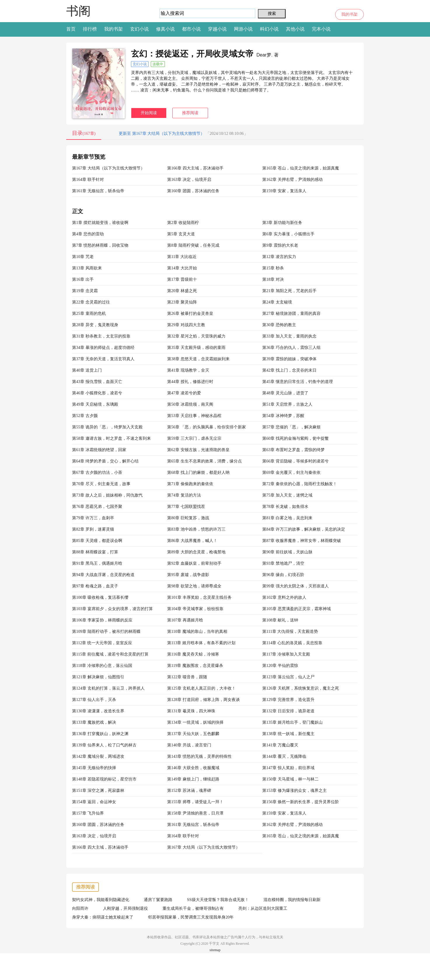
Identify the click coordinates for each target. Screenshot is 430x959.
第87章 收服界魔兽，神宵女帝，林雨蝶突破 (301, 540)
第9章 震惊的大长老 (280, 245)
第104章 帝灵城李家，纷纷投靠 (195, 609)
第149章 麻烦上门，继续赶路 (193, 779)
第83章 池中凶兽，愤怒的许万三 (196, 529)
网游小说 (243, 29)
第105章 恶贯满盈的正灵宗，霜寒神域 (296, 609)
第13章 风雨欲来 (87, 268)
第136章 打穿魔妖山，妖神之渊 (100, 734)
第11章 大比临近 (182, 257)
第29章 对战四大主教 (186, 325)
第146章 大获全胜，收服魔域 (193, 768)
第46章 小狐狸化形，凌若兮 (97, 393)
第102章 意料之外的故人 (284, 597)
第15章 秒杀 (273, 268)
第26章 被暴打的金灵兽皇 (190, 313)
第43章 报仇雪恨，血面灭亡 (97, 381)
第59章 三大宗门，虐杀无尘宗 (194, 438)
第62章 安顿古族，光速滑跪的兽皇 (198, 450)
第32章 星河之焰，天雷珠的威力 (196, 336)
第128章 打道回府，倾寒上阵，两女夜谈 (203, 699)
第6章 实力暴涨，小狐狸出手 (288, 234)
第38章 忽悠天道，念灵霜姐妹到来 (198, 359)
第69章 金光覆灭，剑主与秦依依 (291, 472)
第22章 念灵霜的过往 (91, 302)
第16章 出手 (83, 279)
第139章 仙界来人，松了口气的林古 (104, 745)
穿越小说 (217, 29)
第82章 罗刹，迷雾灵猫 (93, 529)
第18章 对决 (273, 279)
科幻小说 (269, 29)
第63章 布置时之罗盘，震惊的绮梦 (293, 450)
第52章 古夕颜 (85, 416)
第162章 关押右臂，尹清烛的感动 (292, 179)
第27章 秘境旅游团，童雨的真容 (291, 313)
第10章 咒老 (83, 257)
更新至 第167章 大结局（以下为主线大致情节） (161, 133)
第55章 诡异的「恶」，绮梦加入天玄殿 (107, 427)
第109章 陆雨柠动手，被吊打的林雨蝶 (106, 631)
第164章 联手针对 (88, 179)
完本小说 (321, 29)
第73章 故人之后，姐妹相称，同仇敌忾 (107, 495)
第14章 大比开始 (182, 268)
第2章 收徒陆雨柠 (183, 222)
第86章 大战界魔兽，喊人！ (192, 540)
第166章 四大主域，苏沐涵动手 (195, 168)
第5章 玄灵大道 (181, 234)
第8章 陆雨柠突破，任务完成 (193, 245)
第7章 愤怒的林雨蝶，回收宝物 (100, 245)
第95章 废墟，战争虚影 (188, 575)
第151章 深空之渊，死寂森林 (98, 790)
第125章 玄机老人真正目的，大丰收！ (201, 688)
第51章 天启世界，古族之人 (287, 404)
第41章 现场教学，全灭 (188, 370)
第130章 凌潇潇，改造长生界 (98, 711)
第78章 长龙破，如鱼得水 (285, 506)
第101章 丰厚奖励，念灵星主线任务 (199, 597)
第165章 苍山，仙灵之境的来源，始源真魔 (300, 168)
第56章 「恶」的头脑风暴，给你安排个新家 (206, 427)
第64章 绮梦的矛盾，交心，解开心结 (105, 461)
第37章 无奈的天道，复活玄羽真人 (103, 359)
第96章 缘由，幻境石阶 (283, 575)
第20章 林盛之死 (182, 291)
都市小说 (191, 29)
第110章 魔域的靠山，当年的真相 (197, 631)
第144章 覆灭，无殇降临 (284, 756)
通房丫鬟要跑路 (158, 900)
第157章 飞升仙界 (88, 813)
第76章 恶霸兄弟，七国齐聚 (97, 506)
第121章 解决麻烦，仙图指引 (98, 677)
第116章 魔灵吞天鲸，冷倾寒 (193, 654)
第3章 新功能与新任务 (282, 222)
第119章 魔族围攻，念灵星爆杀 (195, 665)
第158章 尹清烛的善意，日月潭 (195, 813)
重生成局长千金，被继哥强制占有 (193, 908)
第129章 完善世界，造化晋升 (288, 699)
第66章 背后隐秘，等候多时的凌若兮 (295, 461)
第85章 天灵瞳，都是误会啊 (97, 540)
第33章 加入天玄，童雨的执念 (289, 336)
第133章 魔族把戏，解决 (94, 722)
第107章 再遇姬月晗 (185, 620)
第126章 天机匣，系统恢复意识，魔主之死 (300, 688)
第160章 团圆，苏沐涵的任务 (193, 191)
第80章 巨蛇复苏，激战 (188, 518)
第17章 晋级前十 (182, 279)
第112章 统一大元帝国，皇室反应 (102, 643)
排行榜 (90, 29)
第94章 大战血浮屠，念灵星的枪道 (103, 575)
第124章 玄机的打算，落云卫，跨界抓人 (108, 688)
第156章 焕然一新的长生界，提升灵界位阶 (300, 802)
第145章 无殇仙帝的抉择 (94, 768)
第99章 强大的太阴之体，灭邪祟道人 (295, 586)
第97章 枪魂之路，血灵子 (95, 586)
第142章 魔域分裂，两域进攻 (98, 756)
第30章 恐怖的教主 (279, 325)
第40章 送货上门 (87, 370)
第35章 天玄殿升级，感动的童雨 (196, 347)
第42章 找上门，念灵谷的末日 (289, 370)
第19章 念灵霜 (85, 291)
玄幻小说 (139, 29)
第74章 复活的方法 (184, 495)
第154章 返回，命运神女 (94, 802)
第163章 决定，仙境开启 (189, 179)
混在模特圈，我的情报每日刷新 (292, 900)
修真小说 (165, 29)
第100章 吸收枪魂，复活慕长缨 (100, 597)
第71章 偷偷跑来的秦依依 (190, 484)
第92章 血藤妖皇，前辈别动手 (194, 563)
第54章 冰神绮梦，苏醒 (283, 416)
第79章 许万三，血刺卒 (93, 518)
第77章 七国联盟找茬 (186, 506)
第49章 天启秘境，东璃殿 (95, 404)
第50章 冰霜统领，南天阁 (190, 404)
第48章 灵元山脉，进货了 (285, 393)
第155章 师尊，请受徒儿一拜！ (195, 802)
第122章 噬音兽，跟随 (187, 677)
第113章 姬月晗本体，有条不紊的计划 (201, 643)
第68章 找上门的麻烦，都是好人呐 (198, 472)
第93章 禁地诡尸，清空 (283, 563)
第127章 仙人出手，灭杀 (94, 699)
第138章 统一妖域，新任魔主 (288, 734)
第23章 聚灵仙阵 (182, 302)
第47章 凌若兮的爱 (184, 393)
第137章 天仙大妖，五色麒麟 (193, 734)
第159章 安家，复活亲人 (284, 191)
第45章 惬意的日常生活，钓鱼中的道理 (297, 381)
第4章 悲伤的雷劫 (88, 234)
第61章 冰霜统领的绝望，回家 (99, 450)
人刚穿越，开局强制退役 (125, 908)
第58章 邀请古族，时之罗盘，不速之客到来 (111, 438)
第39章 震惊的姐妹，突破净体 (289, 359)
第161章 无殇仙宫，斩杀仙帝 (98, 191)
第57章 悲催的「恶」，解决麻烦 (291, 427)
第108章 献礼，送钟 (280, 620)
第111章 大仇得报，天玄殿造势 (290, 631)
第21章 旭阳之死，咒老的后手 (289, 291)
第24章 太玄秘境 (277, 302)
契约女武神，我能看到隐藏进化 (100, 900)
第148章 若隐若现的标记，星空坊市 (104, 779)
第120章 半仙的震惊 (280, 665)
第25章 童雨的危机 (89, 313)
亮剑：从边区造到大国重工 (262, 908)
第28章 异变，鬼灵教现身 (95, 325)
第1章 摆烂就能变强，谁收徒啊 (100, 222)
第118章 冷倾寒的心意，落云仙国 (102, 665)
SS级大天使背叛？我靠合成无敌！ (218, 900)
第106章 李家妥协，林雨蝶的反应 (102, 620)
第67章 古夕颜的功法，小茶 (97, 472)
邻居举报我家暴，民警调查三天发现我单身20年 (191, 917)
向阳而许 (80, 908)
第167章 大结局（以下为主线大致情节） (108, 168)
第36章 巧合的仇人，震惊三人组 (291, 347)
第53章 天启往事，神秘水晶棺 (194, 416)
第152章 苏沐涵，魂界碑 (189, 790)
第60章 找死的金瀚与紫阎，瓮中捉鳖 (295, 438)
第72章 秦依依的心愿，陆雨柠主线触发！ (299, 484)
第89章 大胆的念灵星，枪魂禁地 (196, 552)
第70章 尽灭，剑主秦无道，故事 (101, 484)
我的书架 (349, 14)
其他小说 (295, 29)
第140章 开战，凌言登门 (189, 745)
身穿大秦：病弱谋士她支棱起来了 (102, 917)
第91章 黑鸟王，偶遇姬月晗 (97, 563)
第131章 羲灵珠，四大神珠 (191, 711)
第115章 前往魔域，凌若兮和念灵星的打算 (110, 654)
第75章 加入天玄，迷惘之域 (287, 495)
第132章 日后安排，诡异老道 (288, 711)
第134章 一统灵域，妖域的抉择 (195, 722)
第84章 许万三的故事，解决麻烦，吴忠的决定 (303, 529)
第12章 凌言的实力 (279, 257)
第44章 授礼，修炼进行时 (190, 381)
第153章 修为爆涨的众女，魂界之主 (294, 790)
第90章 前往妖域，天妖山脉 (287, 552)
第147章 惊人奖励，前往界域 (288, 768)
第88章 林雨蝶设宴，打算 (95, 552)
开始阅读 (149, 113)
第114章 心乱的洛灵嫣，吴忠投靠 (292, 643)
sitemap (214, 950)
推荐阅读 (190, 113)
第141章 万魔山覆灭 (280, 745)
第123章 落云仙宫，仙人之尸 (288, 677)
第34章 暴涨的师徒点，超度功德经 (103, 347)
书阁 (78, 11)
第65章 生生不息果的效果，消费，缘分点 (204, 461)
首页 (71, 29)
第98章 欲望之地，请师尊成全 (194, 586)
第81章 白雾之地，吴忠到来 (287, 518)
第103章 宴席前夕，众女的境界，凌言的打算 (112, 609)
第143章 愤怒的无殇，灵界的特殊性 (199, 756)
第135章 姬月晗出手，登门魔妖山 (292, 722)
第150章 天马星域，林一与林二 (290, 779)
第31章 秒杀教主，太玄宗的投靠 (101, 336)
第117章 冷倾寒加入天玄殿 (286, 654)
